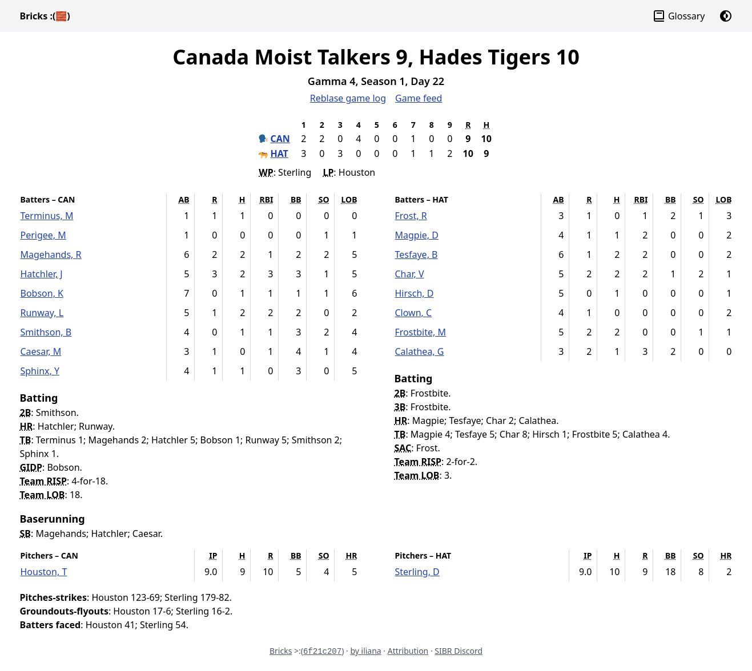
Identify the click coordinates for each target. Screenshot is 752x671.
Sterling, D (417, 571)
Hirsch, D (414, 293)
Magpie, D (417, 235)
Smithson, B (46, 332)
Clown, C (413, 312)
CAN (279, 138)
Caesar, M (41, 351)
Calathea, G (419, 351)
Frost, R (411, 215)
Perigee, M (43, 235)
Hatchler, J (42, 274)
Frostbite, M (420, 332)
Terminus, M (47, 215)
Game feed (418, 98)
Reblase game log (348, 98)
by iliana (365, 650)
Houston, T (44, 571)
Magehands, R (51, 254)
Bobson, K (42, 293)
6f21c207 (322, 651)
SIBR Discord (458, 650)
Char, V (409, 274)
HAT (279, 153)
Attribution (408, 650)
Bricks (45, 16)
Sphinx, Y (40, 371)
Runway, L (42, 312)
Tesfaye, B (416, 254)
